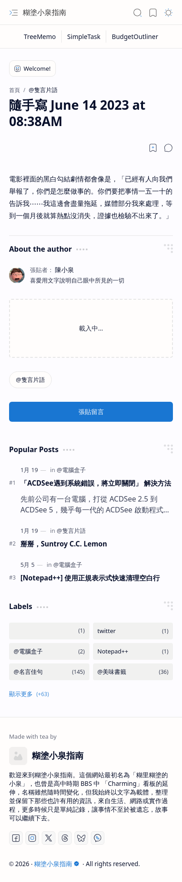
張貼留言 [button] (91, 411)
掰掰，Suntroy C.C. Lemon (63, 543)
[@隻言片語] (30, 379)
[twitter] (133, 631)
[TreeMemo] (40, 36)
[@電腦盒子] (71, 470)
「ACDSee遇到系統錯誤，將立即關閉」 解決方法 (95, 482)
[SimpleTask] (84, 36)
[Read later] (153, 148)
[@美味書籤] (133, 671)
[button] (13, 12)
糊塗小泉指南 (44, 12)
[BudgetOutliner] (134, 36)
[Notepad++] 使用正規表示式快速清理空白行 (90, 577)
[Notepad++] (133, 651)
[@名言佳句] (49, 671)
